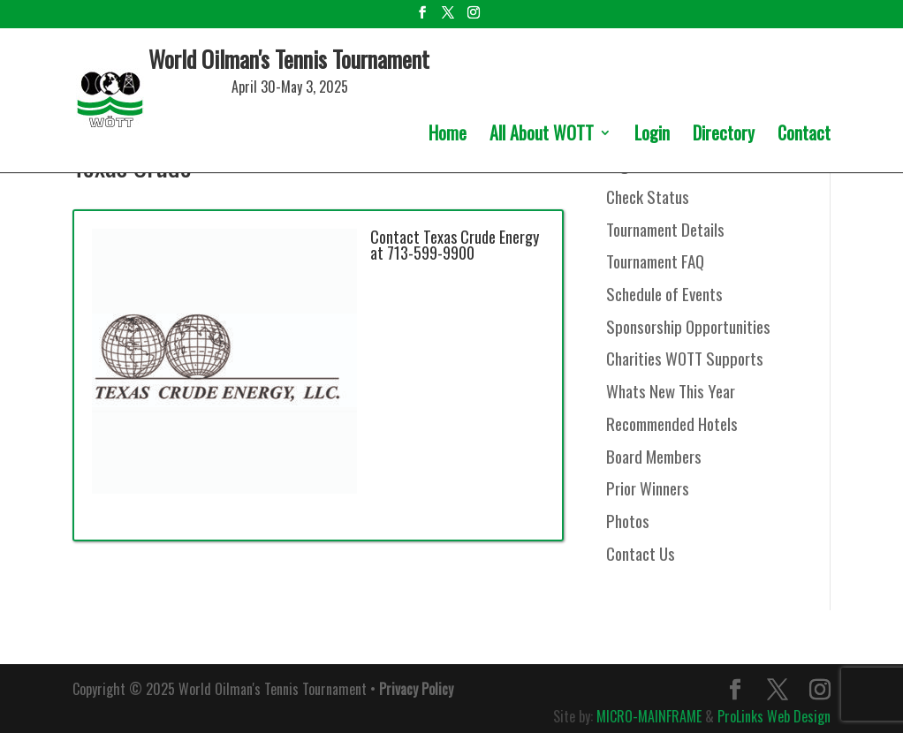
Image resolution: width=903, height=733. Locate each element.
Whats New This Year (670, 390)
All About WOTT (541, 136)
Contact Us (640, 552)
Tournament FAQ (655, 260)
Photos (627, 520)
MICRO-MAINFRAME (649, 716)
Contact (804, 136)
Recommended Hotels (672, 423)
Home (448, 136)
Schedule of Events (664, 293)
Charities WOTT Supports (684, 357)
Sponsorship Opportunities (688, 326)
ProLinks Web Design (774, 716)
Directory (724, 136)
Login (652, 136)
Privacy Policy (416, 688)
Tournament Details (665, 228)
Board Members (654, 455)
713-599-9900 (430, 252)
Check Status (647, 196)
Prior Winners (647, 487)
